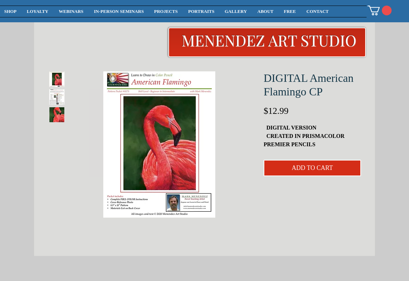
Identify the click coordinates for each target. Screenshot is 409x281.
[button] (380, 10)
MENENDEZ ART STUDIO (269, 40)
